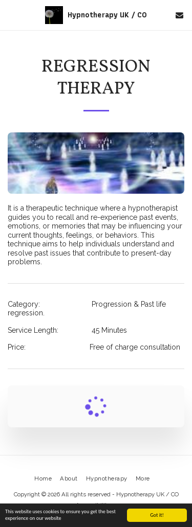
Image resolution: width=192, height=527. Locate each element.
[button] (11, 15)
